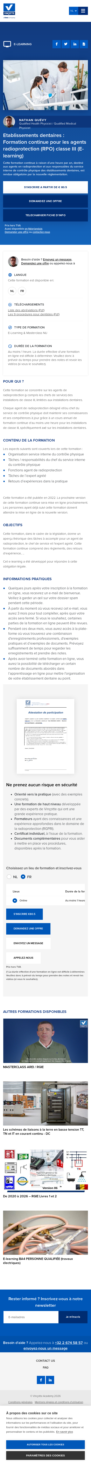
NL (73, 10)
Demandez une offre (35, 263)
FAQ (45, 1367)
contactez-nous (41, 232)
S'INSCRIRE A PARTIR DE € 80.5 (45, 187)
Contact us (45, 1361)
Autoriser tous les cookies (45, 1444)
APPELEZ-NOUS (23, 957)
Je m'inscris (73, 1317)
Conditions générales (20, 1402)
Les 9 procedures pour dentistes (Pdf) (34, 314)
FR (22, 291)
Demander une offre (16, 232)
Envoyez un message (57, 259)
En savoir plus (64, 1431)
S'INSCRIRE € (24, 914)
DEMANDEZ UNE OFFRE (45, 201)
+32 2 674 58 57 (69, 1342)
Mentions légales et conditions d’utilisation (59, 1402)
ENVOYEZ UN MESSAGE (28, 943)
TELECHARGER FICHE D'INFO (46, 215)
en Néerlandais (33, 228)
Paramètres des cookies (45, 1455)
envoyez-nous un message (45, 1348)
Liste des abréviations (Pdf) (26, 310)
